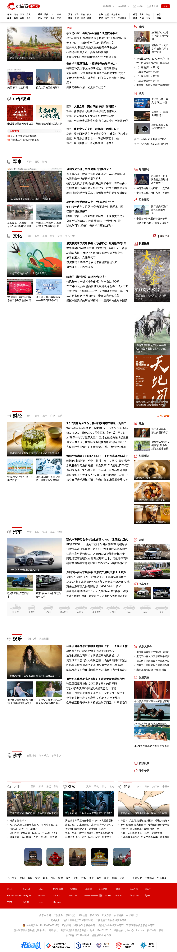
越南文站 (30, 896)
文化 (101, 18)
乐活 (48, 786)
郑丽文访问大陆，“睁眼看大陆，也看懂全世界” (93, 220)
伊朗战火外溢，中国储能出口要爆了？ (89, 169)
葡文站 (60, 889)
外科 (147, 786)
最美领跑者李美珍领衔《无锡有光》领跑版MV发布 (96, 243)
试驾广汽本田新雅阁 (145, 576)
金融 (37, 415)
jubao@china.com (135, 930)
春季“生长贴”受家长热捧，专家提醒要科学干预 (145, 824)
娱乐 (40, 18)
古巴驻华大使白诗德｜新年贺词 (152, 63)
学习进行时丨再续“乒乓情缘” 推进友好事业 (92, 33)
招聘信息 (82, 915)
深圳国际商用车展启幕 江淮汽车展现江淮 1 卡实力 (96, 572)
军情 (22, 18)
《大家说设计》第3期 (147, 72)
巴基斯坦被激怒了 (77, 211)
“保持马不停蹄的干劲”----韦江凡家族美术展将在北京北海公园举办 (151, 348)
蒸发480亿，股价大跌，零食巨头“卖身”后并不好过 (96, 432)
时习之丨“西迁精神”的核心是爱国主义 (92, 42)
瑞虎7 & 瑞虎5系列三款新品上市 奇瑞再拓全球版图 (96, 577)
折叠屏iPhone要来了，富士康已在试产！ (86, 829)
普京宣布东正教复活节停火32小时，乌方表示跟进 (95, 174)
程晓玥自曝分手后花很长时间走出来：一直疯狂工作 (96, 646)
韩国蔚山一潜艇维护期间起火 (83, 178)
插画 (113, 18)
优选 (159, 18)
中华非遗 (122, 18)
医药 (60, 415)
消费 (46, 14)
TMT (52, 14)
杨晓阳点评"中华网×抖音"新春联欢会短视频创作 (94, 252)
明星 (52, 18)
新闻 (9, 14)
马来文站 (14, 896)
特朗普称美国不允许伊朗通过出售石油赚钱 (91, 68)
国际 (22, 14)
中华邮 (140, 6)
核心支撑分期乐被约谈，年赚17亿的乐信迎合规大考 (97, 479)
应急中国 (115, 14)
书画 (37, 236)
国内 (16, 14)
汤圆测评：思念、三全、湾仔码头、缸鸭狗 (155, 477)
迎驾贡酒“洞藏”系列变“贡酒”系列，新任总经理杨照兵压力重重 (160, 445)
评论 (44, 161)
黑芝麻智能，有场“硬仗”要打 (159, 126)
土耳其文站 (30, 902)
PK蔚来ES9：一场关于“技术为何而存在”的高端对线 (96, 544)
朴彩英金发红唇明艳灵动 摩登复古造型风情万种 (94, 665)
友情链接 (118, 915)
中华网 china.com (23, 6)
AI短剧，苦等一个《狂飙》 (24, 829)
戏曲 (107, 18)
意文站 (45, 889)
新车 (77, 14)
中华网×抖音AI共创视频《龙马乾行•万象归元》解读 (96, 248)
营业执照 (55, 920)
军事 (9, 18)
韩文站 (152, 889)
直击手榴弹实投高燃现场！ (23, 136)
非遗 (44, 236)
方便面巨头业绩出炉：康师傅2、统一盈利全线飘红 (96, 446)
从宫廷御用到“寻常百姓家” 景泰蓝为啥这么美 (92, 295)
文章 (29, 532)
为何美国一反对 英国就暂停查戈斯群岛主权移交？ (96, 73)
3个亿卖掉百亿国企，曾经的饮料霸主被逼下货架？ (96, 423)
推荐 (136, 139)
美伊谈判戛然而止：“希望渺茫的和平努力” (91, 63)
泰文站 (76, 896)
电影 (46, 18)
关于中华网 (45, 915)
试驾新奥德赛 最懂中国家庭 (148, 558)
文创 (52, 236)
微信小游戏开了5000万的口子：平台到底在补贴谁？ (97, 456)
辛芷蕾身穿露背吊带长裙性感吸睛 (152, 701)
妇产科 (155, 786)
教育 (135, 14)
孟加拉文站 (14, 902)
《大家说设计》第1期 (147, 67)
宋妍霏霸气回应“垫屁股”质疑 (151, 669)
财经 (40, 14)
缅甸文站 (106, 896)
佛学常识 (56, 755)
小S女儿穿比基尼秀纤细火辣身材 (151, 746)
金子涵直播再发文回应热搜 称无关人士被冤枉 (93, 697)
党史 (28, 14)
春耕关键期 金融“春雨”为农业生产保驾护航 (91, 56)
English (10, 889)
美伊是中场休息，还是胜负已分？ (86, 87)
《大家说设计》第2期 (147, 76)
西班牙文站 (106, 889)
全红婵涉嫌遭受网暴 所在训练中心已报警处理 (101, 120)
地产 (44, 415)
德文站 (30, 889)
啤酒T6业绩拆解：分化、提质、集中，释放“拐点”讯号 (98, 460)
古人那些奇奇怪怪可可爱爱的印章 (94, 116)
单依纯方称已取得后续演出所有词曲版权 (90, 650)
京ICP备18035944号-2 (77, 935)
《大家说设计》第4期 (147, 80)
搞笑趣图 (44, 638)
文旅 (60, 236)
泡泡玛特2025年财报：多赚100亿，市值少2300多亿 (97, 428)
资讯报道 (31, 755)
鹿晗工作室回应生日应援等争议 (152, 665)
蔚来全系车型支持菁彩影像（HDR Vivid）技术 (93, 586)
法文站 (76, 889)
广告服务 (58, 915)
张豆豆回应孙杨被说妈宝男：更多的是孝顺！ (92, 683)
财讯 (40, 786)
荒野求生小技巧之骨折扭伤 (23, 139)
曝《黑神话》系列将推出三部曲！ (94, 143)
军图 (16, 18)
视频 (44, 532)
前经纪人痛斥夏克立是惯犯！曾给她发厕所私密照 (95, 678)
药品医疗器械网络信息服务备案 (78, 925)
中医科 (165, 786)
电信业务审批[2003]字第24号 (78, 920)
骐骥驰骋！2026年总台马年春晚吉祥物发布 (91, 262)
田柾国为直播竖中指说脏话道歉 (152, 652)
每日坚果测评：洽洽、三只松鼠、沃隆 (153, 499)
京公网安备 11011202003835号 (40, 925)
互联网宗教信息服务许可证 (140, 925)
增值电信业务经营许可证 (111, 925)
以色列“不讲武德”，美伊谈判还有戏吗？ (89, 225)
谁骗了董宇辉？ (18, 820)
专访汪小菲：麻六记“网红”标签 (159, 101)
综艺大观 (31, 638)
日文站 (122, 889)
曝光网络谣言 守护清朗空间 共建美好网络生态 (101, 133)
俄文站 (91, 889)
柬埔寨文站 (60, 896)
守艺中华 (70, 236)
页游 (83, 18)
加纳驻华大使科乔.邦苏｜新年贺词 (160, 35)
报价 (83, 14)
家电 (104, 786)
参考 (28, 18)
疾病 (148, 18)
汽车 (70, 14)
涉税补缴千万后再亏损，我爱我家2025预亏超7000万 (97, 465)
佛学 (159, 14)
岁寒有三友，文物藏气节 (81, 257)
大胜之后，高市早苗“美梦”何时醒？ (95, 106)
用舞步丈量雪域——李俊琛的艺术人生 (96, 138)
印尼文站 (91, 896)
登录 (165, 6)
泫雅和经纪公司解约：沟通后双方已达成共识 (92, 655)
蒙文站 (122, 896)
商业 (16, 786)
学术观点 (44, 755)
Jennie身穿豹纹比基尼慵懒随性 (150, 723)
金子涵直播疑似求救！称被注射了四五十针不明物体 (96, 702)
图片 (89, 14)
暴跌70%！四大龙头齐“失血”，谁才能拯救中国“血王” (97, 474)
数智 (148, 14)
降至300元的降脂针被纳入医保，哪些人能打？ (145, 820)
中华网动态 (132, 915)
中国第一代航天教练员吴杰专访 (152, 85)
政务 (101, 14)
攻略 (89, 18)
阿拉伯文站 (137, 889)
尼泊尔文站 (137, 896)
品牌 (33, 786)
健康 (135, 18)
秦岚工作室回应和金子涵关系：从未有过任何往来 (95, 693)
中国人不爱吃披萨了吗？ (154, 139)
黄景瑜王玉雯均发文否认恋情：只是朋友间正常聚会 (96, 660)
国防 (69, 106)
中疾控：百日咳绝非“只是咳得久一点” (140, 829)
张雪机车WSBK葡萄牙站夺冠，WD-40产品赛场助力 (97, 549)
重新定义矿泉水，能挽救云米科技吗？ (96, 129)
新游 (77, 18)
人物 (142, 18)
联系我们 (70, 915)
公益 (107, 14)
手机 (96, 786)
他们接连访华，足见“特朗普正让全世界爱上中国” (95, 206)
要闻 (69, 28)
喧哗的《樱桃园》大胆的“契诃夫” (86, 276)
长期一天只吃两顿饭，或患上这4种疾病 (141, 833)
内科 (139, 786)
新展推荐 (144, 243)
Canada (57, 902)
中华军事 (162, 878)
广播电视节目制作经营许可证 (111, 920)
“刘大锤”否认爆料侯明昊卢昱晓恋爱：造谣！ (92, 688)
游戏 (70, 18)
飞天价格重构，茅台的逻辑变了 (159, 431)
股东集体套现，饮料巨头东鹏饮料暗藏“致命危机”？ (96, 442)
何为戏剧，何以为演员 (79, 267)
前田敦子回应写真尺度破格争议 (152, 661)
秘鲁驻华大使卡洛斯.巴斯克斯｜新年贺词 (160, 48)
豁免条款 (106, 915)
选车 (52, 532)
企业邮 (154, 6)
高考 (142, 14)
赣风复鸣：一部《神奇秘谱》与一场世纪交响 (92, 281)
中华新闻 (149, 878)
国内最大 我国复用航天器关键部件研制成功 (92, 47)
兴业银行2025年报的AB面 (154, 144)
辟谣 (69, 133)
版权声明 (94, 915)
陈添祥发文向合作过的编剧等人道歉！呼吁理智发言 (96, 669)
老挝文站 (45, 896)
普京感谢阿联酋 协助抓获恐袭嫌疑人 (95, 111)
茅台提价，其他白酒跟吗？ (159, 114)
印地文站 (152, 896)
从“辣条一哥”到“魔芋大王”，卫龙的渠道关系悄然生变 (97, 437)
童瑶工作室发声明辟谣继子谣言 (152, 656)
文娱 (59, 18)
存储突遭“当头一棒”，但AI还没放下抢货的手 (88, 837)
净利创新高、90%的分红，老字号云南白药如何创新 (96, 470)
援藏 (69, 138)
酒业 (59, 14)
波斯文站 (45, 902)
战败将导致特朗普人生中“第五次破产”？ (90, 202)
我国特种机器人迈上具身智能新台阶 (87, 52)
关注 (136, 144)
